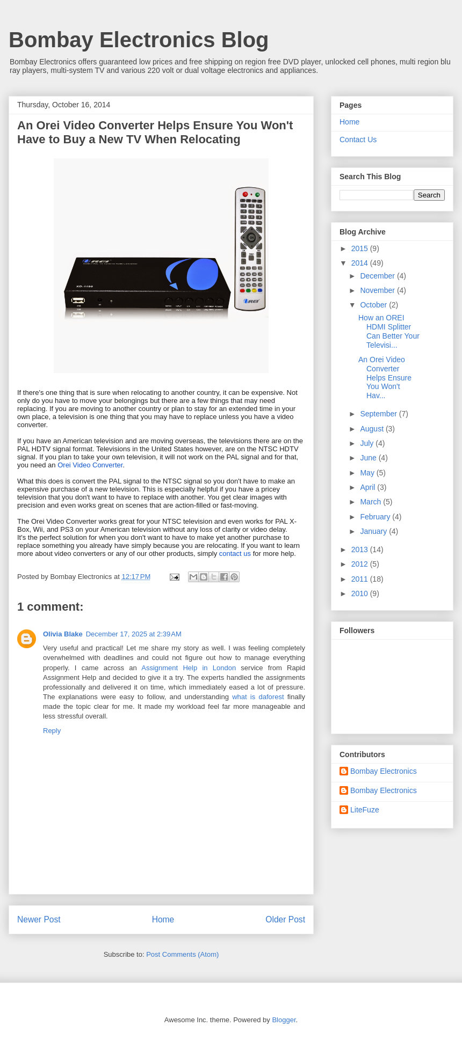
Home (163, 919)
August (372, 428)
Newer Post (39, 919)
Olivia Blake (63, 634)
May (368, 472)
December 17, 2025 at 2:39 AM (134, 634)
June (369, 457)
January (374, 531)
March (371, 501)
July (368, 443)
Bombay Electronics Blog (139, 40)
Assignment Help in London (188, 668)
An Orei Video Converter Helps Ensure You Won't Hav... (385, 377)
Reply (52, 731)
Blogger (283, 1020)
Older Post (285, 919)
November (378, 290)
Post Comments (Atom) (182, 954)
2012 (360, 564)
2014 (360, 263)
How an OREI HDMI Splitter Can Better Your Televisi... (389, 331)
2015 (360, 248)
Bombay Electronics (383, 771)
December (378, 276)
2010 (360, 593)
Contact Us (358, 139)
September (379, 413)
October (374, 304)
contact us (235, 553)
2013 (360, 549)
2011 (360, 579)
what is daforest (258, 697)
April (368, 487)
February (376, 516)
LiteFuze (364, 809)
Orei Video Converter (89, 465)
